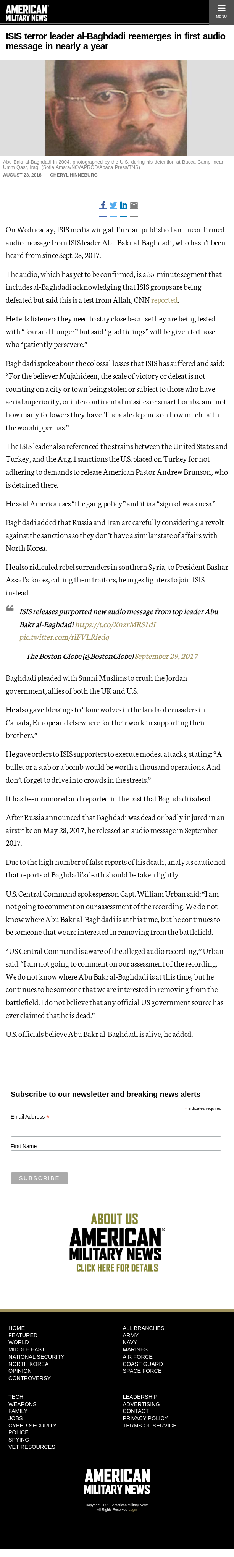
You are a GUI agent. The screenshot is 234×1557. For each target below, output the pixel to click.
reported (164, 299)
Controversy (29, 1378)
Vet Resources (31, 1447)
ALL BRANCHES (144, 1328)
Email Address (30, 1117)
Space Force (142, 1371)
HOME (16, 1328)
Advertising (141, 1404)
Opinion (20, 1371)
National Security (36, 1357)
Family (17, 1411)
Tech (15, 1397)
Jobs (15, 1418)
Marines (135, 1349)
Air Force (138, 1357)
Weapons (22, 1404)
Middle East (26, 1349)
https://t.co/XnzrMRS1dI (115, 623)
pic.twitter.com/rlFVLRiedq (64, 636)
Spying (18, 1440)
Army (131, 1335)
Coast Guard (143, 1364)
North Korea (28, 1364)
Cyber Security (32, 1425)
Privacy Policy (145, 1418)
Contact (136, 1411)
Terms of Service (150, 1425)
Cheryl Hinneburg (74, 175)
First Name (24, 1146)
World (18, 1342)
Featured (23, 1335)
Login (133, 1510)
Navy (130, 1342)
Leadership (140, 1397)
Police (18, 1432)
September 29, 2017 (166, 655)
